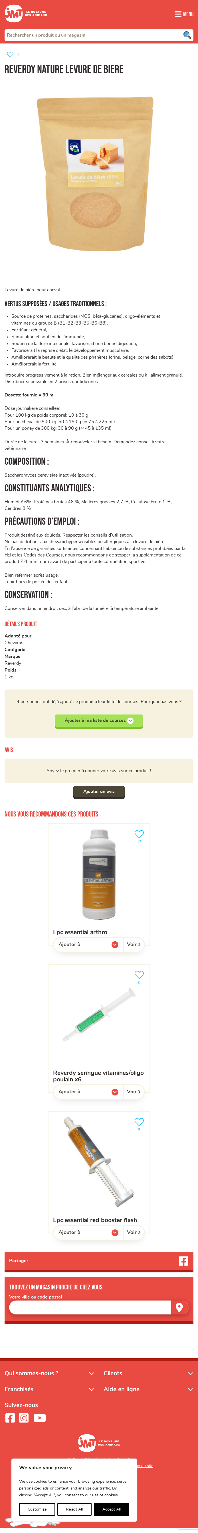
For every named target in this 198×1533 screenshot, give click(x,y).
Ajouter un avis (99, 796)
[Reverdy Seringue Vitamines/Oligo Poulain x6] (99, 1032)
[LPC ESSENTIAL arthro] (99, 889)
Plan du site (142, 1471)
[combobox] (99, 35)
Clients (113, 1378)
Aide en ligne (122, 1394)
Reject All (74, 1509)
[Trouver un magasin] (180, 1312)
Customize (37, 1509)
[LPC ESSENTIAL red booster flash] (99, 1177)
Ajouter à (81, 951)
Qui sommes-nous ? (31, 1378)
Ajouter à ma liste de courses (99, 725)
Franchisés (19, 1394)
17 (140, 841)
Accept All (111, 1509)
